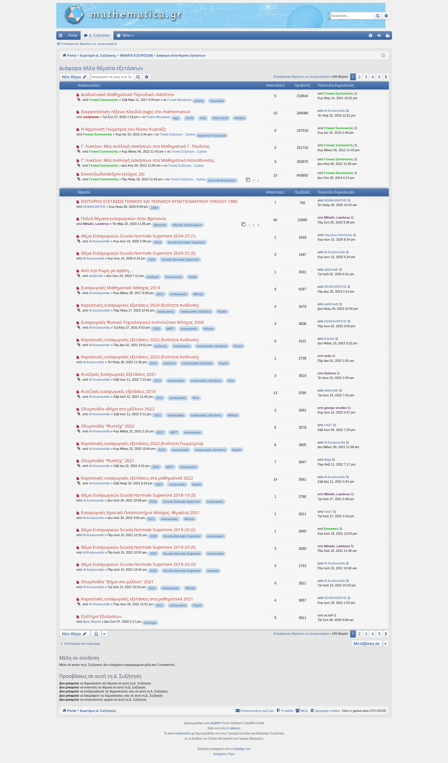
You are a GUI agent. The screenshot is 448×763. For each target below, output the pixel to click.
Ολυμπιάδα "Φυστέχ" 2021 (107, 460)
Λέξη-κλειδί (220, 118)
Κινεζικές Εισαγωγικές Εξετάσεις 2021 (118, 374)
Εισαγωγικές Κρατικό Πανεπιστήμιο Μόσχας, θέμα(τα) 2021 (140, 512)
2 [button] (359, 76)
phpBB (214, 723)
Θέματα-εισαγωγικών (187, 225)
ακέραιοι (213, 570)
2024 (157, 242)
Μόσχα (198, 294)
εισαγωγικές (173, 277)
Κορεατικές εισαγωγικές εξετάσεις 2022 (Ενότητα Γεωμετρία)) (142, 443)
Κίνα (231, 380)
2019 (152, 501)
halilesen (234, 728)
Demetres (331, 528)
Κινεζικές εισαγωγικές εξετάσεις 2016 (118, 391)
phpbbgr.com (242, 748)
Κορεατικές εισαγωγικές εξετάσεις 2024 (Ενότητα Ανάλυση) (140, 305)
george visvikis (335, 408)
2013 (160, 294)
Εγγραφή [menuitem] (389, 36)
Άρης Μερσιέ (92, 621)
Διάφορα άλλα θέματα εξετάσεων (101, 68)
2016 (159, 398)
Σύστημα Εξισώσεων (101, 616)
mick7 (328, 425)
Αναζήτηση (132, 43)
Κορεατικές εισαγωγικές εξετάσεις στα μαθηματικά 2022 (137, 478)
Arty (223, 728)
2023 (153, 363)
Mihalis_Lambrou (96, 223)
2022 (157, 415)
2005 (156, 328)
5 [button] (379, 76)
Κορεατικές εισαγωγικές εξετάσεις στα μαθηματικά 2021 (137, 599)
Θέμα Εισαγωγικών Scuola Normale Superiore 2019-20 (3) (138, 564)
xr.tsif (328, 615)
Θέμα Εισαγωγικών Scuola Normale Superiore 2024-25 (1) (138, 236)
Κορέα (222, 311)
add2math (96, 275)
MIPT (170, 328)
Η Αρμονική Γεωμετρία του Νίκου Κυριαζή (123, 129)
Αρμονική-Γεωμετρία (211, 135)
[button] (386, 76)
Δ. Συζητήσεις (99, 35)
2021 (157, 380)
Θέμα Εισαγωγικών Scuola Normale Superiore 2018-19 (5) (138, 495)
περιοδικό (216, 101)
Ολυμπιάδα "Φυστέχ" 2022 (107, 426)
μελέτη (198, 101)
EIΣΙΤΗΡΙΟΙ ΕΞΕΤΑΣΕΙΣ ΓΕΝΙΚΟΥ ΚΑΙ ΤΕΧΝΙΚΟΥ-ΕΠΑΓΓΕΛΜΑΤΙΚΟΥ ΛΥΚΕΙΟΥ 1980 (159, 201)
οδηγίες (240, 118)
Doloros (330, 373)
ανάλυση (153, 277)
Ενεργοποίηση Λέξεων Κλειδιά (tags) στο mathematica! (135, 111)
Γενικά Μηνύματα (179, 99)
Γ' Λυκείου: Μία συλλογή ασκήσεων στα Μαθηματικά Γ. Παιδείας (145, 146)
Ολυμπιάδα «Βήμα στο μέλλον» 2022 (117, 409)
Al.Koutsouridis (334, 110)
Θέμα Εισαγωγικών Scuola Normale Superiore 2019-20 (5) (138, 547)
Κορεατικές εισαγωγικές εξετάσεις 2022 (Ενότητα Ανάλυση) (140, 339)
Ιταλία (193, 277)
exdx (327, 355)
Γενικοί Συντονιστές (103, 99)
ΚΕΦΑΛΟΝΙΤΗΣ (94, 206)
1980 (154, 207)
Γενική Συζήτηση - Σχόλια (177, 134)
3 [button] (366, 76)
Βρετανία (160, 225)
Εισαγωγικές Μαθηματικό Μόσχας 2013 (120, 287)
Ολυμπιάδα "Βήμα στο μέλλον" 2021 (117, 581)
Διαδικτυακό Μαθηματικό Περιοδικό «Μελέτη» (127, 94)
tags (176, 118)
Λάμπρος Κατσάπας (338, 235)
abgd (327, 459)
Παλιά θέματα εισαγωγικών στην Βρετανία (123, 218)
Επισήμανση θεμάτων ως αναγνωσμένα (89, 43)
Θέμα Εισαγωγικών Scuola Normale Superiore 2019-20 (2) (138, 529)
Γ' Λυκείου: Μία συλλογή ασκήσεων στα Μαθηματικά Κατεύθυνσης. (148, 160)
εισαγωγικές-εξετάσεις (196, 311)
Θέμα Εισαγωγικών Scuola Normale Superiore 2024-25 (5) (138, 253)
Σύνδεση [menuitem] (380, 36)
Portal (72, 35)
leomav (329, 338)
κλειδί (189, 118)
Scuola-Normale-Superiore (186, 242)
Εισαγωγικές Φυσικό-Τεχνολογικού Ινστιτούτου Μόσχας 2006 (142, 322)
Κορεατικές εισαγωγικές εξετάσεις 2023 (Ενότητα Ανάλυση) (140, 356)
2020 (153, 536)
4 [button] (372, 76)
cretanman (91, 117)
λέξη (203, 118)
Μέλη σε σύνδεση (79, 657)
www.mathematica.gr (181, 733)
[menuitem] (370, 35)
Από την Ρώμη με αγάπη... (107, 270)
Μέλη (127, 35)
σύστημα (150, 622)
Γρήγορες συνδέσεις (62, 36)
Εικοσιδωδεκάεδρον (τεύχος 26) (112, 174)
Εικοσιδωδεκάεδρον (222, 180)
